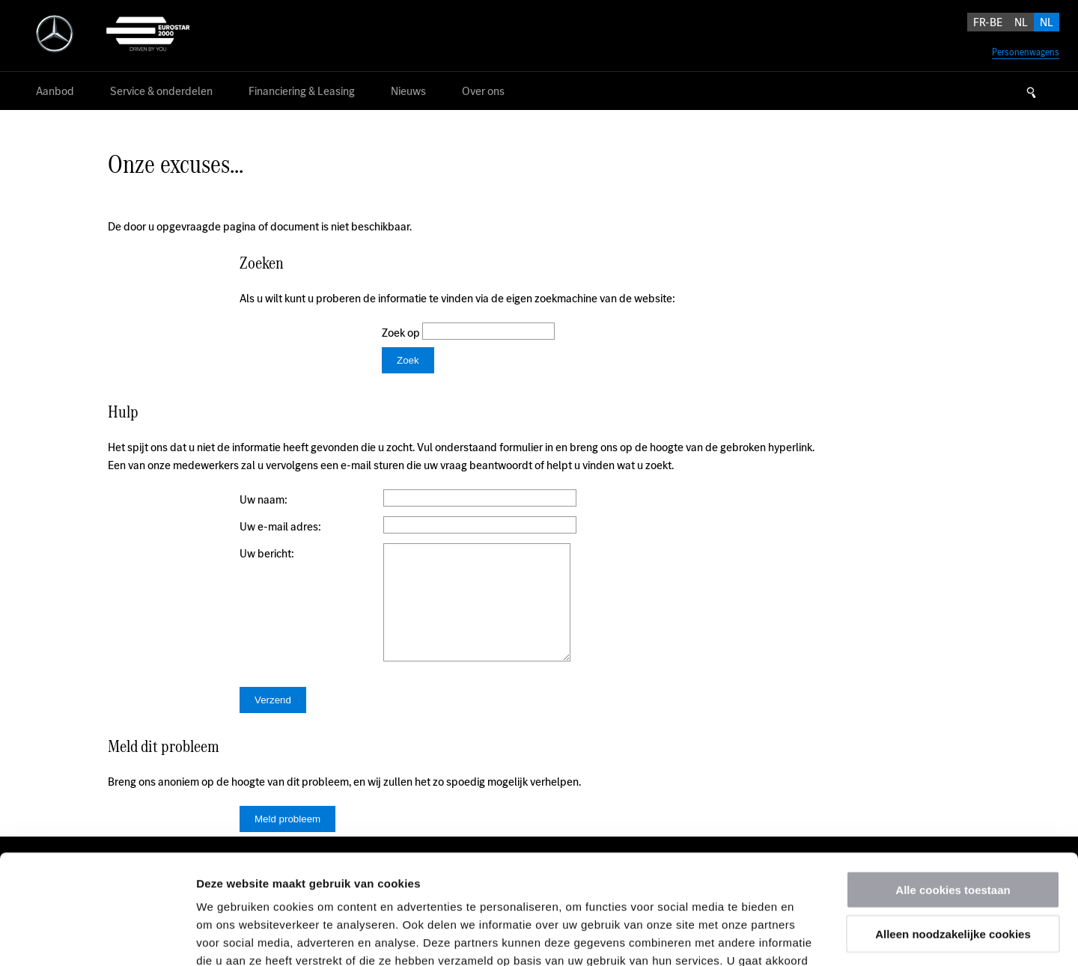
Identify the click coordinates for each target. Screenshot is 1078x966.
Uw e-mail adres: (280, 526)
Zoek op (402, 332)
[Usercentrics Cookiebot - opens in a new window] (96, 937)
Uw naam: (263, 499)
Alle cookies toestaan (952, 786)
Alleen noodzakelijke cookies (953, 831)
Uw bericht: (267, 553)
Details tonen (808, 936)
